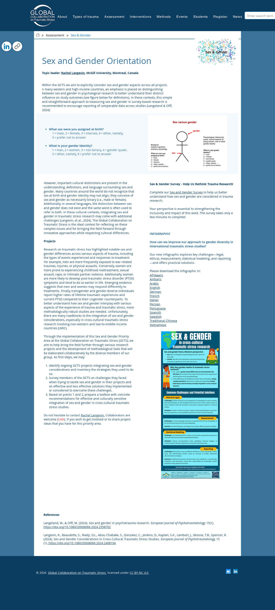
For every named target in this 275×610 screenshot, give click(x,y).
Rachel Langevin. (93, 415)
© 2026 (41, 573)
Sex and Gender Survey (186, 192)
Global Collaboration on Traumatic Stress (77, 573)
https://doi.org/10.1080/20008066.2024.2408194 (82, 543)
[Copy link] (17, 46)
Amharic (156, 279)
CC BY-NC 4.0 (139, 573)
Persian (155, 304)
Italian (154, 300)
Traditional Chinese (163, 321)
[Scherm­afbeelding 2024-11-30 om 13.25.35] (228, 571)
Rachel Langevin (73, 73)
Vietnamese (158, 325)
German (155, 292)
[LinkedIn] (6, 46)
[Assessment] (55, 35)
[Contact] (38, 35)
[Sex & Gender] (81, 35)
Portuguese (158, 308)
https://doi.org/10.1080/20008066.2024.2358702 (77, 527)
